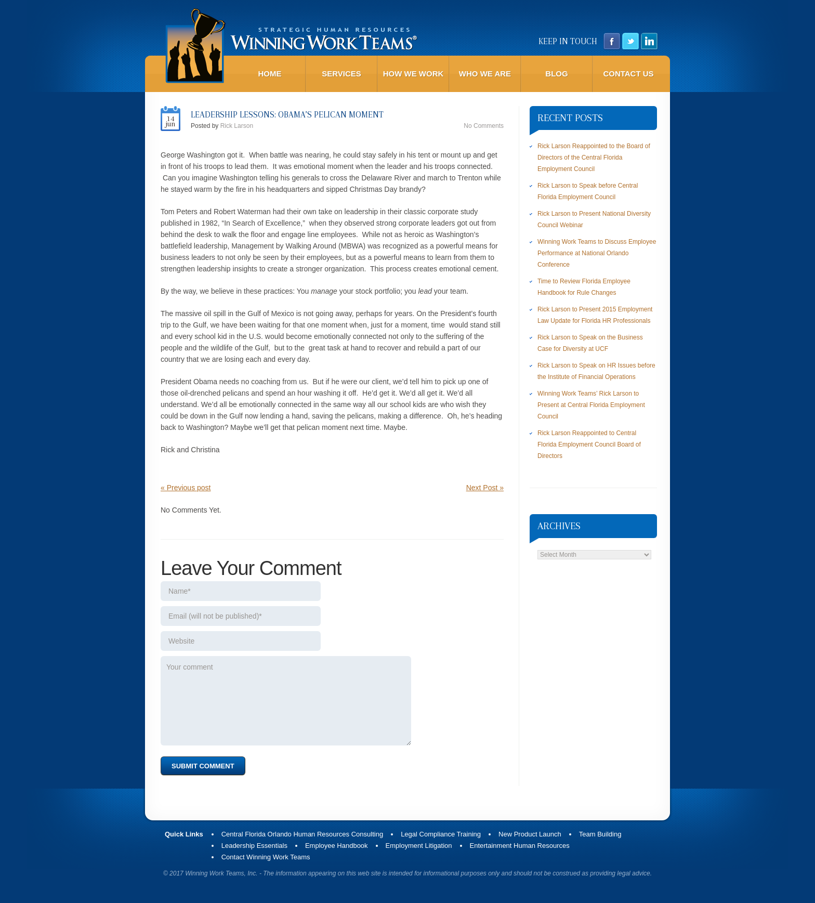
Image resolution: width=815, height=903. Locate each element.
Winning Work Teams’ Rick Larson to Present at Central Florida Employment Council (591, 405)
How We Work (413, 73)
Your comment (286, 700)
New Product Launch (529, 834)
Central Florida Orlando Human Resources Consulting (302, 834)
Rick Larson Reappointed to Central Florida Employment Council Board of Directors (589, 444)
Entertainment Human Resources (520, 845)
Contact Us (628, 73)
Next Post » (485, 487)
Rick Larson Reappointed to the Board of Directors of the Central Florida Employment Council (593, 157)
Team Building (600, 834)
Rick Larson (236, 125)
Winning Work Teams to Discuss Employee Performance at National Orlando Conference (596, 253)
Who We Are (485, 73)
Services (341, 73)
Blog (556, 73)
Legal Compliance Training (441, 834)
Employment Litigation (419, 845)
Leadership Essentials (254, 845)
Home (270, 73)
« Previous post (186, 487)
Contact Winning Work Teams (265, 857)
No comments (484, 125)
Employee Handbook (336, 845)
